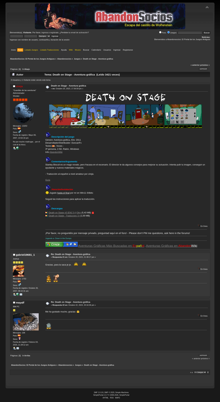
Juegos (172, 33)
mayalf (20, 302)
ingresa (44, 32)
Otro (78, 212)
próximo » (205, 65)
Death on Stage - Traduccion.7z (64, 215)
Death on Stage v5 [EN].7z (62, 212)
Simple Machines (122, 392)
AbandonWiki (56, 152)
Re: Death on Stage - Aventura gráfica (70, 254)
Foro (162, 33)
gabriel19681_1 (25, 254)
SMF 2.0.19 (98, 392)
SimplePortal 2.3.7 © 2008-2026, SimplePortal (111, 395)
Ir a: (191, 372)
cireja (19, 86)
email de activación (79, 32)
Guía (47, 180)
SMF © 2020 (109, 392)
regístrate (54, 32)
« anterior (195, 65)
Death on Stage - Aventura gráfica (68, 85)
